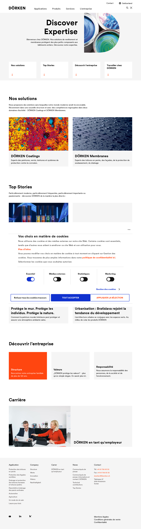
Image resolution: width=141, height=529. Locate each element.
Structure (33, 469)
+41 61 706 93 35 (103, 473)
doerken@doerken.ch (102, 476)
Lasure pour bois (15, 503)
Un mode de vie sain (16, 500)
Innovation (34, 476)
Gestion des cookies (106, 289)
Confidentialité (100, 522)
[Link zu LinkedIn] (20, 516)
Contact (109, 3)
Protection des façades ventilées (17, 476)
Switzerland (125, 3)
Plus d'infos (24, 249)
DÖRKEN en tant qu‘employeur (57, 470)
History (32, 479)
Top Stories (48, 70)
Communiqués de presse (79, 470)
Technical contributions (77, 483)
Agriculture (13, 497)
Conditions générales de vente (107, 519)
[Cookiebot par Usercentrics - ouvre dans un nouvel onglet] (118, 230)
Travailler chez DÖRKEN (114, 70)
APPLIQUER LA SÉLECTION (110, 297)
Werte (32, 473)
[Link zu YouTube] (10, 516)
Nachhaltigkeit (35, 482)
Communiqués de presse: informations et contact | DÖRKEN (81, 477)
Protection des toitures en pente (17, 470)
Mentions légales (101, 517)
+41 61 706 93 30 (103, 469)
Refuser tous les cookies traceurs (30, 297)
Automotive (13, 493)
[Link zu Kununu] (30, 516)
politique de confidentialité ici (98, 257)
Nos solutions (18, 70)
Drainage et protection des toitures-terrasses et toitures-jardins (17, 482)
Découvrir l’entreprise (85, 70)
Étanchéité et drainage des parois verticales (17, 489)
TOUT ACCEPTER (70, 297)
